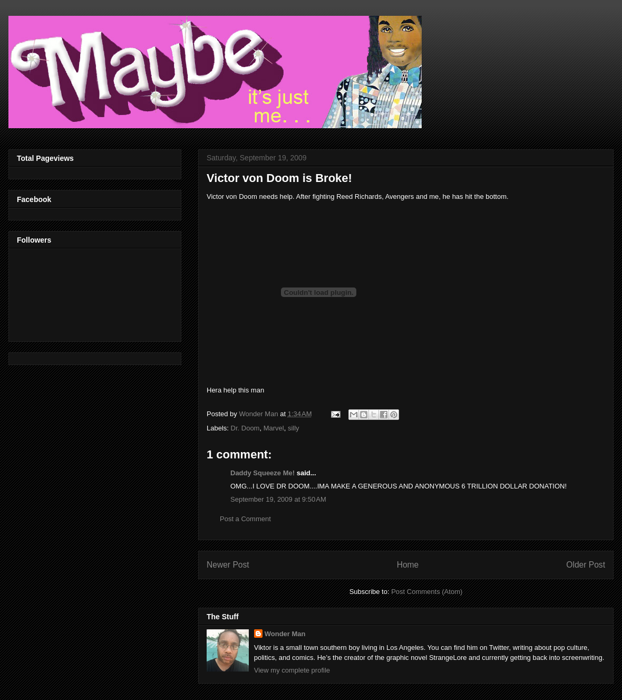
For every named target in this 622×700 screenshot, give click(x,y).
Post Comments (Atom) (426, 592)
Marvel (274, 428)
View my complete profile (292, 670)
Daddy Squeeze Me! (262, 473)
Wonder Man (285, 634)
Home (408, 564)
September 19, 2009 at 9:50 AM (278, 499)
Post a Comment (245, 519)
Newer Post (228, 564)
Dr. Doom (245, 428)
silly (293, 428)
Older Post (585, 564)
